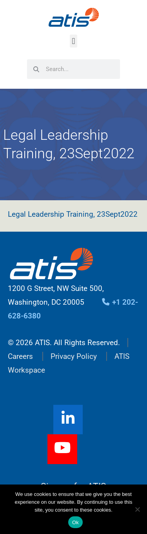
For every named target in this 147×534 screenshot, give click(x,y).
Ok (75, 522)
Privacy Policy (74, 356)
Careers (20, 356)
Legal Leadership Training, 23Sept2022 (73, 214)
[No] (137, 509)
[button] (73, 41)
